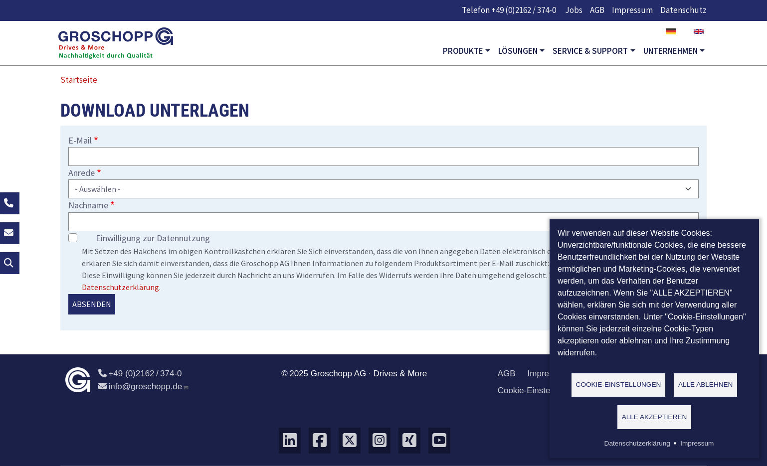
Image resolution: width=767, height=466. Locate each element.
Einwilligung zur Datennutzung (153, 238)
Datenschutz (683, 9)
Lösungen (518, 50)
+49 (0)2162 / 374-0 (523, 9)
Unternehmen (670, 50)
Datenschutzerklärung (120, 287)
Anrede (81, 172)
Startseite (78, 79)
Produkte (463, 50)
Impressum (632, 9)
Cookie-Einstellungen (538, 390)
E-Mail (80, 140)
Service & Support (590, 50)
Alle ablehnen (705, 384)
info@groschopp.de (143, 386)
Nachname (88, 205)
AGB (597, 9)
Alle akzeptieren (654, 416)
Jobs (573, 9)
